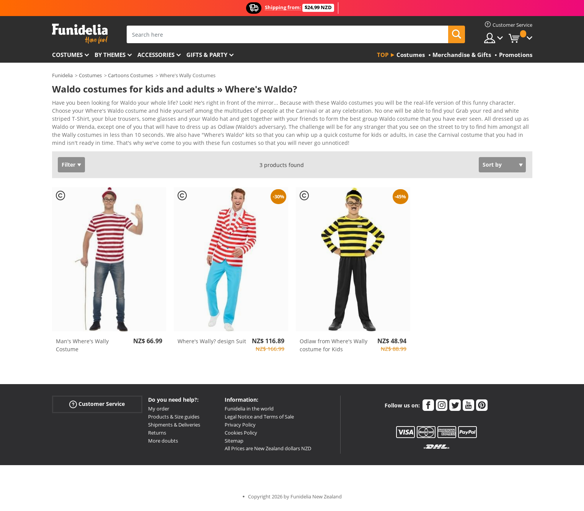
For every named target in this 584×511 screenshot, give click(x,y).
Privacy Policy (240, 427)
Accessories (156, 54)
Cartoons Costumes (130, 75)
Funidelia (62, 75)
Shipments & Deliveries (174, 427)
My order (158, 411)
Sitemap (234, 443)
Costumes (67, 54)
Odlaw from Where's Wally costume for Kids (333, 347)
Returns (157, 435)
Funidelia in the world (249, 411)
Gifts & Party (206, 54)
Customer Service (97, 407)
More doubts (163, 443)
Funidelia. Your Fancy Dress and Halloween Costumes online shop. (80, 34)
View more (73, 144)
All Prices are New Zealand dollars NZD (268, 451)
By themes (110, 54)
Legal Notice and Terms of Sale (259, 419)
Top (382, 54)
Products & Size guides (173, 419)
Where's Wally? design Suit (212, 343)
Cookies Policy (241, 435)
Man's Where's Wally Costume (82, 347)
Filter (68, 167)
